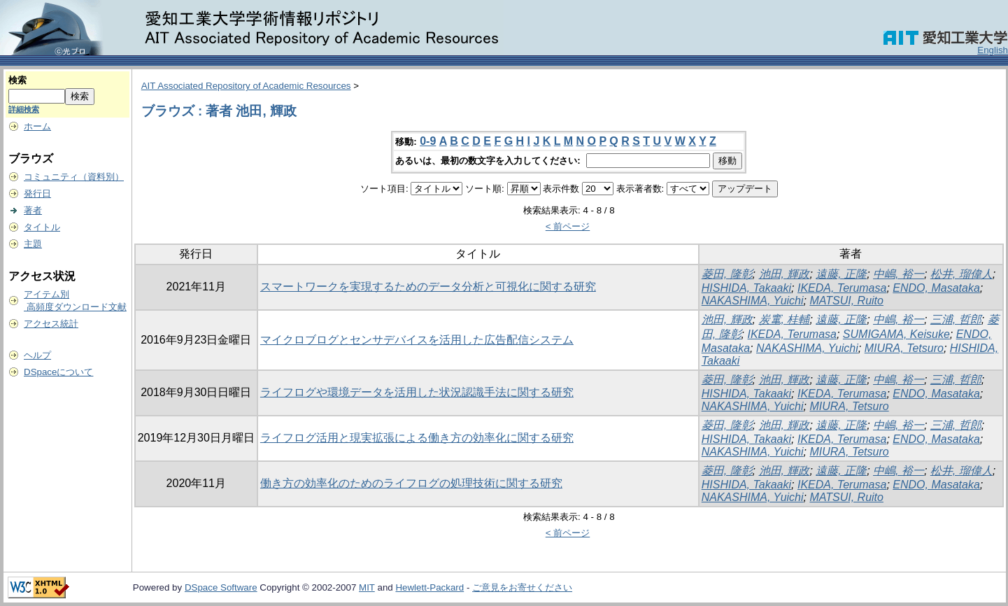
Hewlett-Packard (429, 587)
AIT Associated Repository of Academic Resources (246, 85)
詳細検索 (23, 109)
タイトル (42, 227)
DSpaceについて (58, 372)
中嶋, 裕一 (898, 274)
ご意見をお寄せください (522, 587)
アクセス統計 (51, 323)
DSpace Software (221, 587)
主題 (33, 244)
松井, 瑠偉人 (961, 274)
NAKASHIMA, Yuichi (753, 300)
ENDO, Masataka (936, 288)
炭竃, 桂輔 (784, 319)
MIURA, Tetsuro (904, 348)
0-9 (428, 141)
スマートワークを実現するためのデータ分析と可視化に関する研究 (428, 287)
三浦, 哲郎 (955, 319)
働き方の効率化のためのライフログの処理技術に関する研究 (411, 483)
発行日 (37, 193)
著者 (33, 210)
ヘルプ (37, 355)
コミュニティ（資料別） (74, 176)
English (992, 50)
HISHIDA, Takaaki (746, 288)
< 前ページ (568, 226)
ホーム (37, 126)
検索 (17, 80)
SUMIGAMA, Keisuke (896, 334)
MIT (367, 587)
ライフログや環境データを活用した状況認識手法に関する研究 (417, 392)
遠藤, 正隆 (841, 274)
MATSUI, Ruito (846, 300)
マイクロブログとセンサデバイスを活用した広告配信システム (417, 340)
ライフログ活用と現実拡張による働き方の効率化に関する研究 (417, 438)
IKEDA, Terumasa (841, 288)
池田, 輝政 (784, 274)
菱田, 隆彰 (727, 274)
